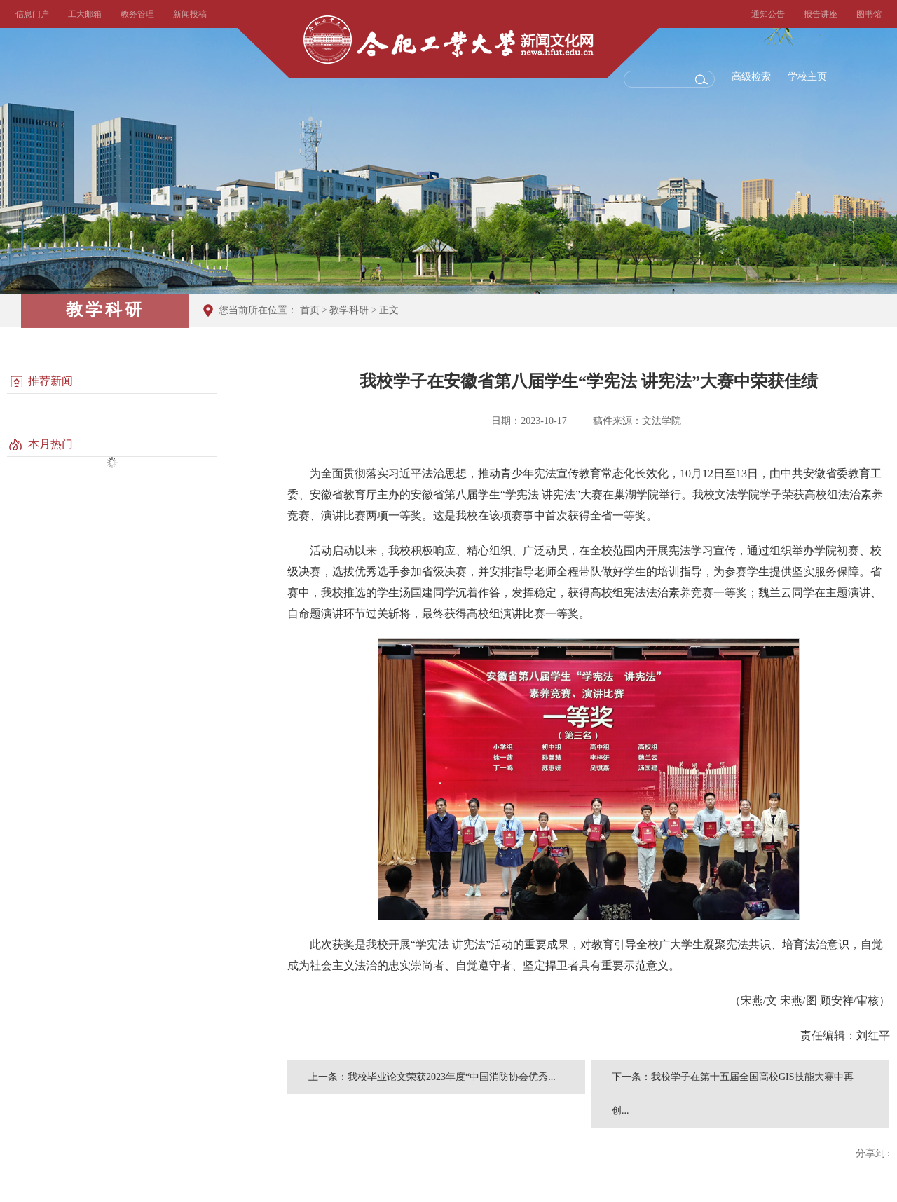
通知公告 (768, 14)
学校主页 (807, 76)
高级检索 (751, 76)
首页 (310, 310)
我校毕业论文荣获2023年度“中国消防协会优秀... (452, 1077)
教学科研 (349, 310)
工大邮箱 (85, 14)
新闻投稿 (190, 14)
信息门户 (32, 14)
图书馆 (869, 14)
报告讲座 (820, 14)
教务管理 (137, 14)
